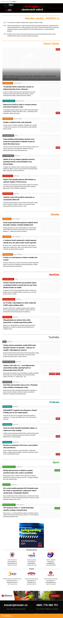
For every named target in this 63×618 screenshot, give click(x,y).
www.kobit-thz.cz (31, 570)
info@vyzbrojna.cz (12, 553)
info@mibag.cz (31, 553)
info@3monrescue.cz (12, 572)
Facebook (11, 606)
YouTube (11, 610)
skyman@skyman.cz (50, 572)
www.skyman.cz (51, 570)
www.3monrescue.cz (12, 570)
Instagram (22, 606)
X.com (22, 610)
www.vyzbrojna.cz (12, 551)
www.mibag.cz (31, 551)
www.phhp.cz (50, 551)
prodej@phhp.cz (51, 553)
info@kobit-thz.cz (31, 572)
